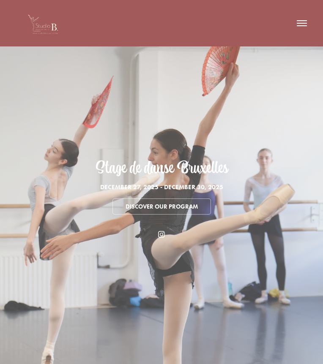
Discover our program (162, 206)
